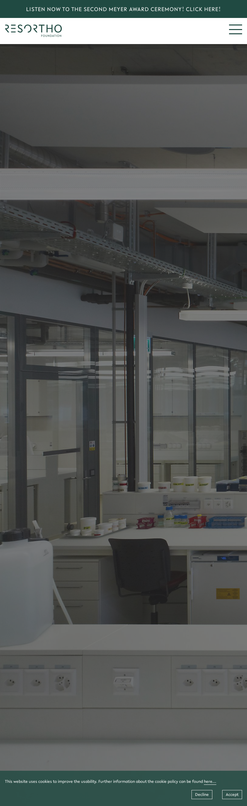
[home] (33, 35)
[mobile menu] (235, 29)
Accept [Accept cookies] (232, 794)
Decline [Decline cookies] (202, 794)
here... (210, 781)
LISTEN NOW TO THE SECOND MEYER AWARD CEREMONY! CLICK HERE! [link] (123, 9)
